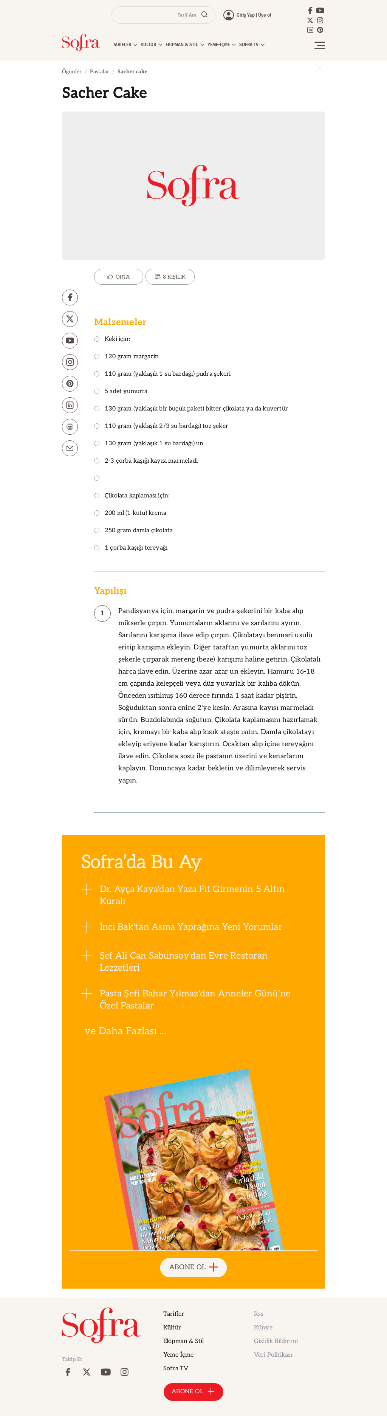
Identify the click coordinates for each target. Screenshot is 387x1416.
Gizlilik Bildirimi (276, 1341)
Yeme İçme (178, 1355)
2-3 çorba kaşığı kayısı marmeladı (146, 461)
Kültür (172, 1327)
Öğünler (72, 71)
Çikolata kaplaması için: (131, 496)
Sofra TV (175, 1368)
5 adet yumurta (121, 392)
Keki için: (112, 339)
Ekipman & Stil (183, 1341)
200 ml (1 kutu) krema (130, 513)
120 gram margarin (126, 357)
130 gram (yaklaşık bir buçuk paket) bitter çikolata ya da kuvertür (191, 409)
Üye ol (264, 15)
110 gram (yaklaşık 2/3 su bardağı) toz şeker (161, 426)
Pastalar (99, 71)
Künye (263, 1327)
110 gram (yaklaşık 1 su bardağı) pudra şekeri (162, 374)
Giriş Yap (246, 15)
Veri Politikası (273, 1355)
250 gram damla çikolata (133, 531)
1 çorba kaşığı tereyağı (130, 548)
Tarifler (173, 1314)
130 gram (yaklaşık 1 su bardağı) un (148, 444)
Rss (258, 1314)
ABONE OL (193, 1267)
